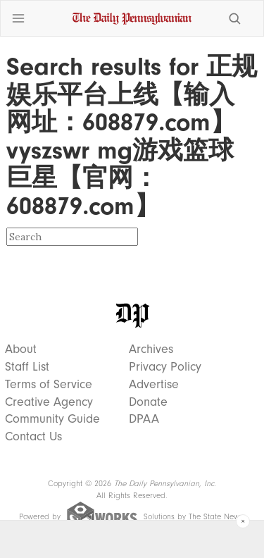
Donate (148, 402)
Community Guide (52, 419)
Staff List (27, 367)
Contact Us (33, 437)
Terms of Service (48, 385)
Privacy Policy (165, 367)
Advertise (154, 385)
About (21, 349)
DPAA (144, 419)
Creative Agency (49, 402)
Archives (151, 349)
